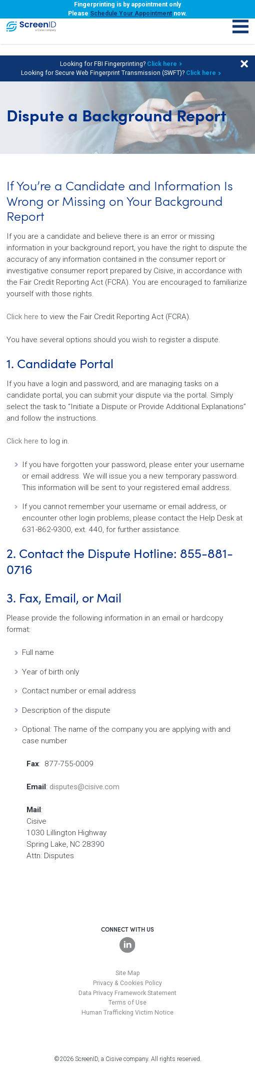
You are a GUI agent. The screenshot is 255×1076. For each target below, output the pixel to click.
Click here (162, 63)
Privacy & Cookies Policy (127, 983)
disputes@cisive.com (85, 786)
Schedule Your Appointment (131, 13)
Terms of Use (127, 1003)
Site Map (128, 973)
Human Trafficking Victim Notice (128, 1013)
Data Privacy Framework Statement (127, 993)
